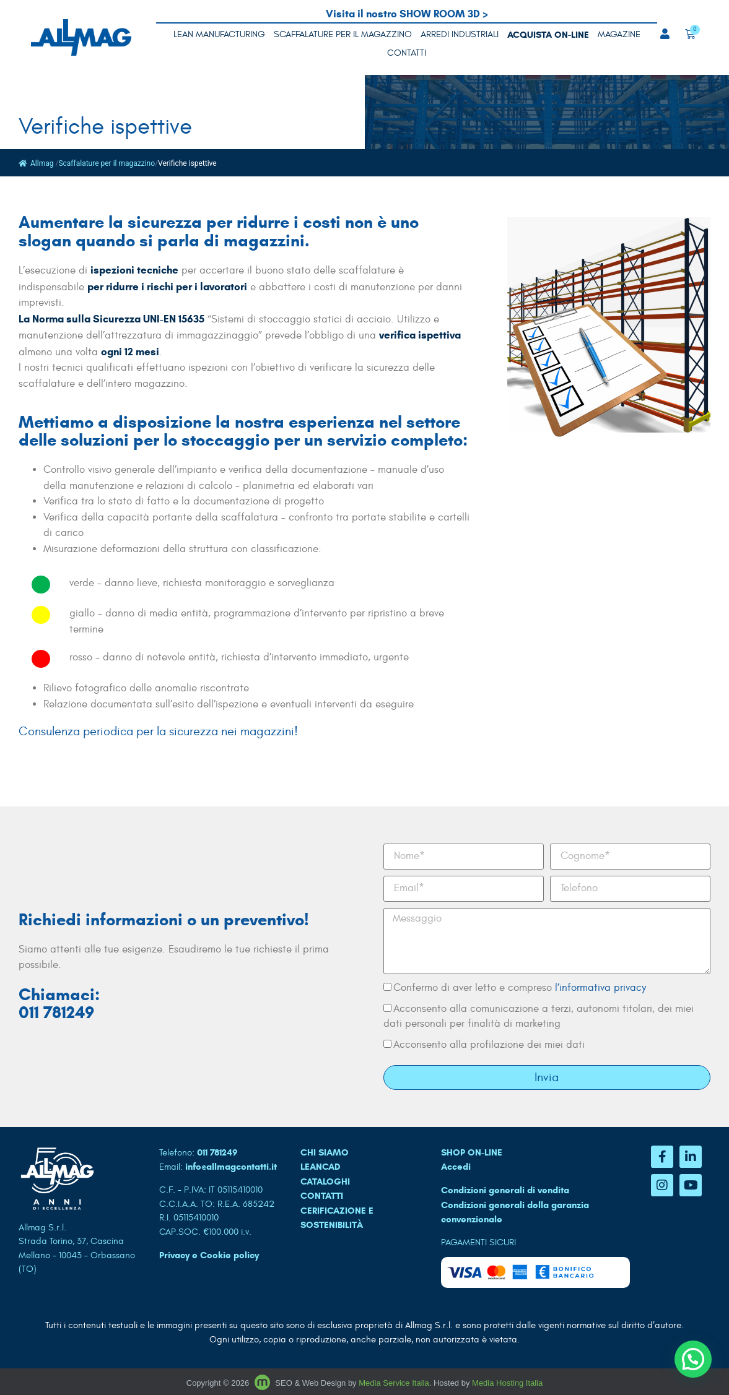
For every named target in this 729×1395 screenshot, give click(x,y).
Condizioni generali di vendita (505, 1190)
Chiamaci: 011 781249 (59, 1004)
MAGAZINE (619, 34)
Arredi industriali (460, 34)
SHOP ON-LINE (471, 1152)
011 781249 (217, 1152)
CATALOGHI (325, 1181)
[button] (693, 1359)
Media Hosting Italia (507, 1383)
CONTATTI (321, 1195)
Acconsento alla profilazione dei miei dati (489, 1045)
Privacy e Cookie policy (209, 1255)
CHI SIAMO (324, 1152)
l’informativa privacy (600, 988)
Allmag (36, 163)
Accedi (456, 1166)
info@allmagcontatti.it (231, 1166)
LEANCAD (320, 1166)
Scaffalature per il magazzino (343, 34)
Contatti (406, 53)
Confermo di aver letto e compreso (519, 988)
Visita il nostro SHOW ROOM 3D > (407, 13)
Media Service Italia (394, 1383)
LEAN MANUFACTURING (219, 34)
